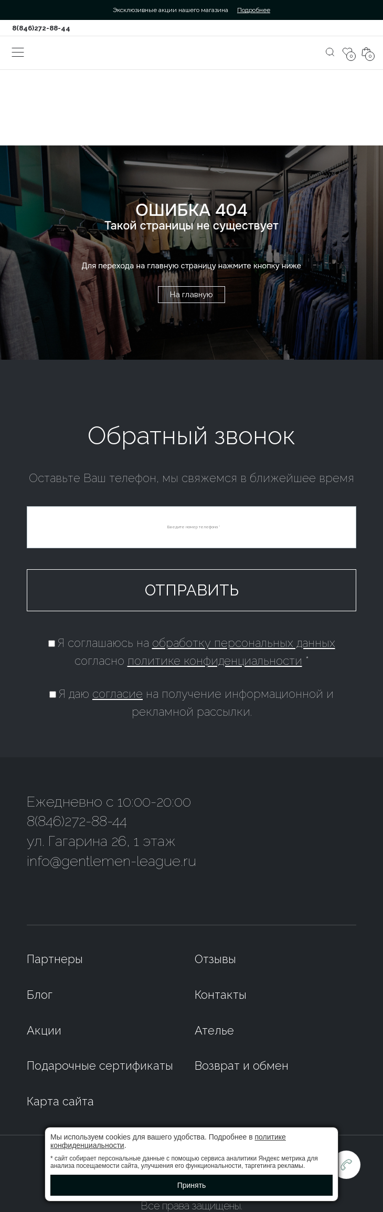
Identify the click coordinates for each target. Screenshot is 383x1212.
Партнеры (55, 959)
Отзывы (215, 959)
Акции (44, 1030)
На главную (191, 294)
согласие (117, 694)
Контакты (221, 994)
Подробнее (253, 10)
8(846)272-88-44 (41, 28)
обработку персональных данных (243, 643)
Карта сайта (60, 1101)
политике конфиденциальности (214, 660)
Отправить (192, 590)
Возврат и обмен (242, 1065)
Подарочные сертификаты (100, 1065)
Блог (39, 994)
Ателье (214, 1030)
